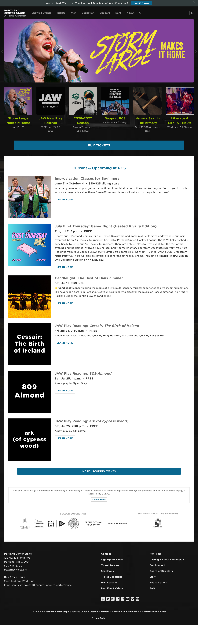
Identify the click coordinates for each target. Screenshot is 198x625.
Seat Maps (107, 569)
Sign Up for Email (112, 558)
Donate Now (141, 3)
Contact (106, 552)
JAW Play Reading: (99, 324)
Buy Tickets (99, 143)
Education (88, 13)
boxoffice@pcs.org (15, 568)
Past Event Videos (112, 586)
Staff (153, 575)
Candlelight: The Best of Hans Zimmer (91, 276)
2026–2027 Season (83, 118)
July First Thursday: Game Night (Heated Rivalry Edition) (108, 224)
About (130, 13)
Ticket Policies (110, 563)
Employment (157, 563)
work (39, 610)
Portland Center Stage (57, 610)
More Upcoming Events (99, 469)
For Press (155, 552)
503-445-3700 (13, 564)
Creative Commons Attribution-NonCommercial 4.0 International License (128, 610)
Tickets (61, 13)
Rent (118, 13)
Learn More (65, 198)
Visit (73, 13)
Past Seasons (109, 580)
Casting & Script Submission (167, 558)
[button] (9, 51)
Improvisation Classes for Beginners (89, 177)
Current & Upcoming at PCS (99, 166)
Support (105, 13)
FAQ (152, 586)
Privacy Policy (99, 616)
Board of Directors (161, 569)
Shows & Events (41, 13)
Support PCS (115, 118)
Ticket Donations (111, 575)
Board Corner (158, 580)
